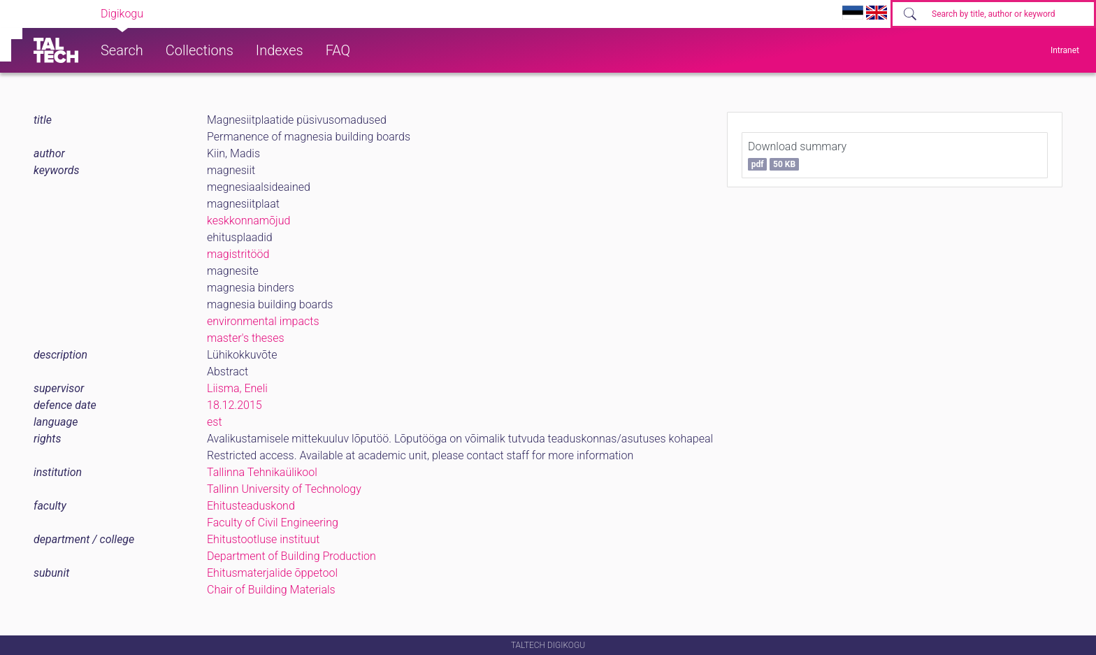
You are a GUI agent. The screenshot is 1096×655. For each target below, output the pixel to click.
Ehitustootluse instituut (263, 539)
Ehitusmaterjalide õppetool (272, 573)
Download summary (797, 155)
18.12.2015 (234, 405)
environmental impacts (263, 321)
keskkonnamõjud (248, 220)
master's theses (245, 338)
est (214, 422)
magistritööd (238, 254)
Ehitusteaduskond (251, 505)
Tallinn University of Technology (284, 489)
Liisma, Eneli (237, 388)
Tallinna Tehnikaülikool (262, 472)
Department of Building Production (291, 556)
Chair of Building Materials (271, 589)
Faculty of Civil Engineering (272, 522)
